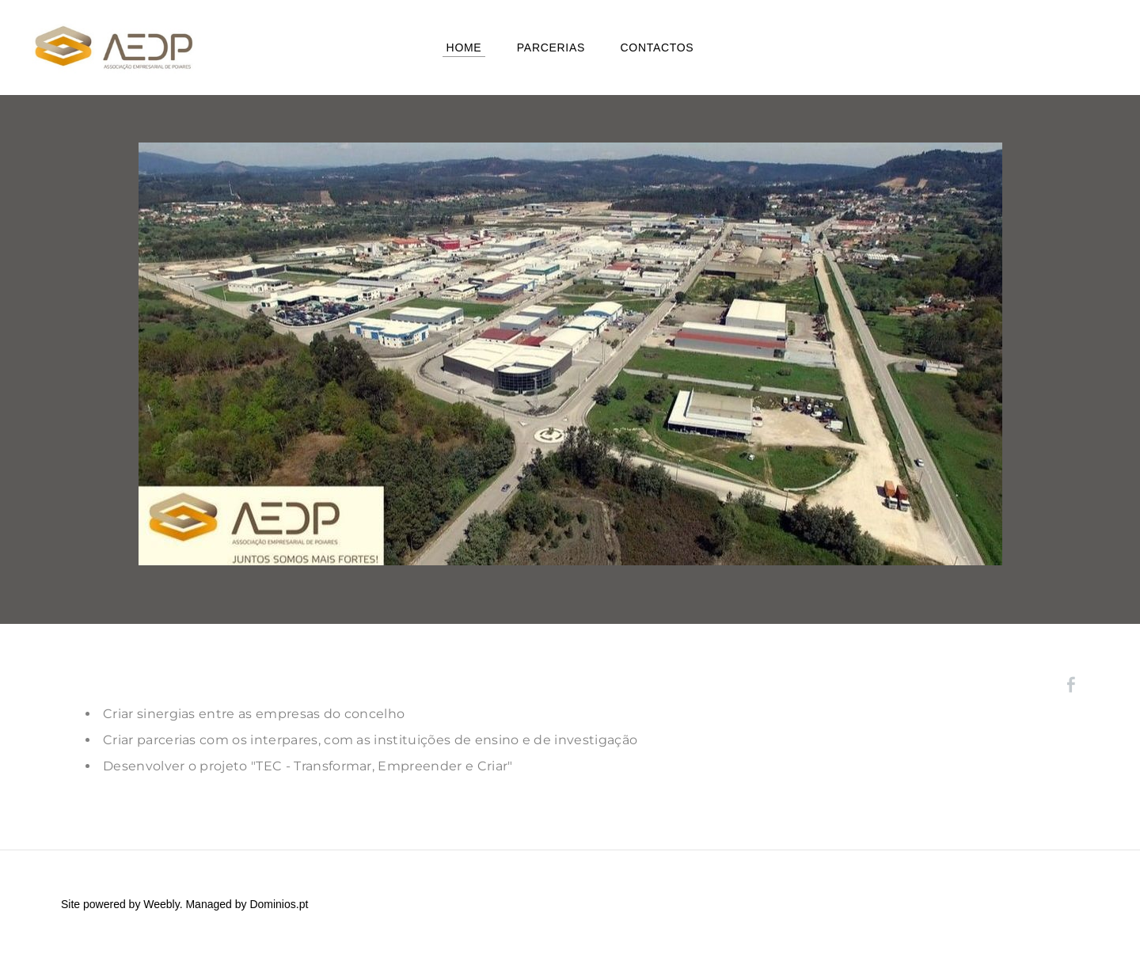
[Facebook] (1071, 684)
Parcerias (551, 47)
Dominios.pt (278, 904)
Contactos (657, 47)
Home (464, 47)
